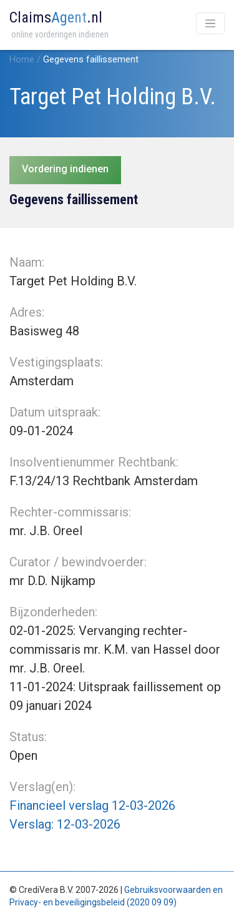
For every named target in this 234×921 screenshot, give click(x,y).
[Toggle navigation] (210, 23)
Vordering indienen (65, 169)
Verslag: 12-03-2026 (64, 824)
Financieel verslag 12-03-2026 (92, 805)
